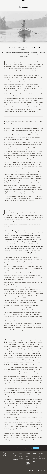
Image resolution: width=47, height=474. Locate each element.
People (39, 1)
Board (34, 455)
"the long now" (15, 455)
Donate (43, 1)
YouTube (20, 456)
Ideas (11, 1)
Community (35, 459)
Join (40, 455)
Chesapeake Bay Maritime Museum (42, 42)
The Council (35, 458)
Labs (27, 457)
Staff (33, 456)
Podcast (20, 455)
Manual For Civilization (23, 45)
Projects (15, 1)
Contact (40, 459)
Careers (34, 461)
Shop (40, 456)
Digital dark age (15, 459)
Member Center (42, 458)
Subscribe (36, 447)
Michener (28, 215)
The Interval (33, 1)
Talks (7, 1)
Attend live (21, 458)
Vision (3, 1)
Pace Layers (28, 460)
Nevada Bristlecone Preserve (28, 463)
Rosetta (27, 466)
